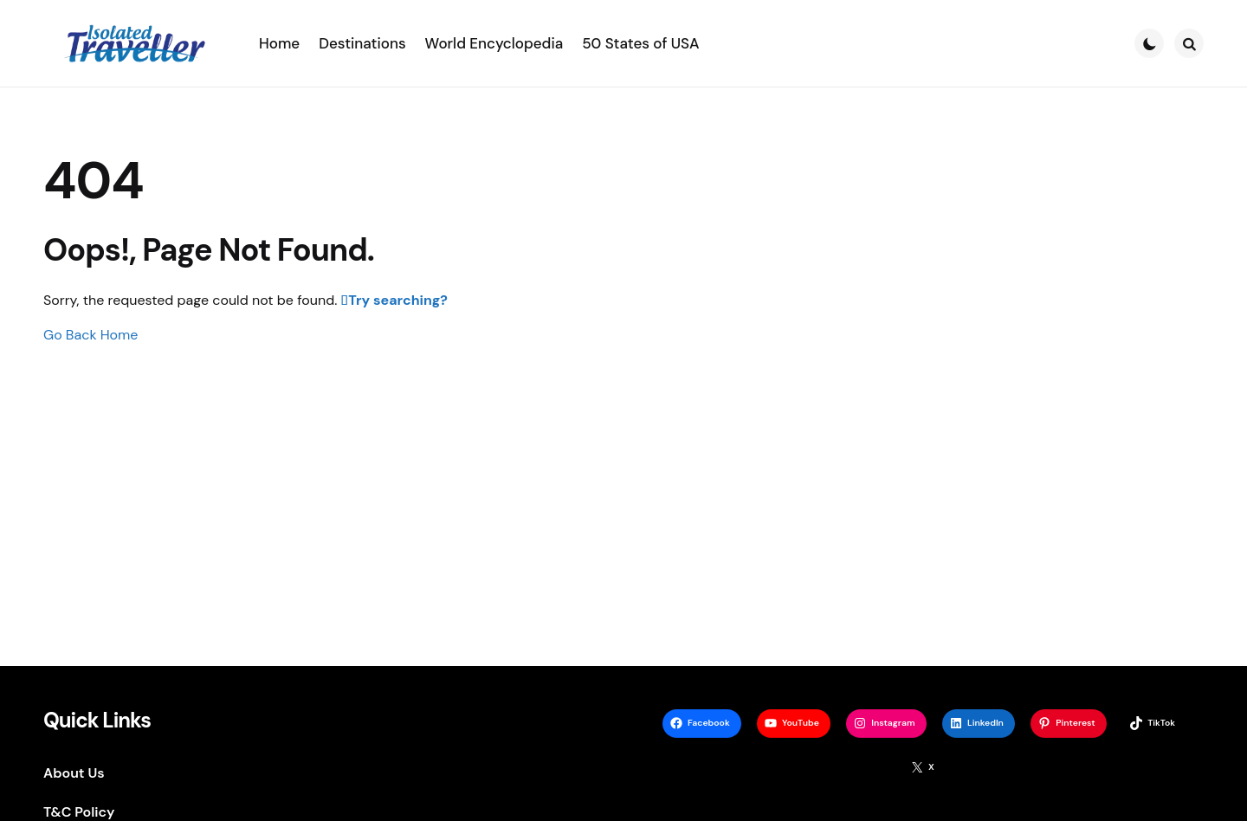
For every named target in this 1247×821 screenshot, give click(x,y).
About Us (74, 773)
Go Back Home (90, 335)
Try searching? (398, 300)
